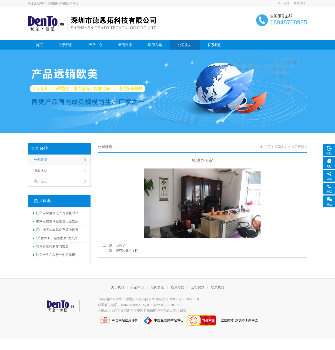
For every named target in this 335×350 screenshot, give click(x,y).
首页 (39, 45)
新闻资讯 (125, 45)
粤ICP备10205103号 (185, 299)
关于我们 (283, 3)
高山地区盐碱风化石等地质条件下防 (60, 230)
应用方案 (155, 45)
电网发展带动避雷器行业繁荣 (57, 221)
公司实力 (185, 45)
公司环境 (39, 148)
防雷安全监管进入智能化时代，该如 (60, 213)
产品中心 (95, 45)
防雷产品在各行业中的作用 (55, 255)
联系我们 (299, 3)
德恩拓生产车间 (127, 250)
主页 (267, 147)
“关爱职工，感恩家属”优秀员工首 (60, 238)
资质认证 (40, 170)
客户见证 (40, 181)
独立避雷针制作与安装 (52, 246)
